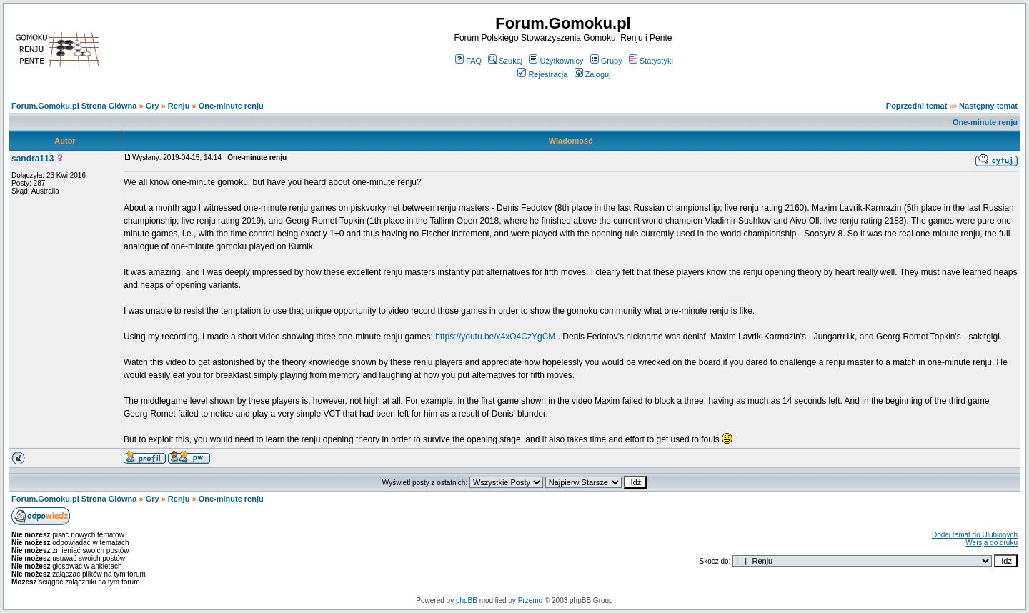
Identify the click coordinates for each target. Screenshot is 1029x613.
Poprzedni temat (917, 105)
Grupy (606, 60)
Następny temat (988, 105)
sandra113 (32, 159)
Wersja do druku (991, 543)
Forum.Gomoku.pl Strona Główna (73, 105)
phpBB (466, 600)
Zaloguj (593, 74)
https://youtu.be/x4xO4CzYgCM (495, 337)
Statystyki (651, 60)
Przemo (530, 600)
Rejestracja (542, 74)
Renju (179, 105)
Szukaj (505, 60)
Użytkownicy (556, 60)
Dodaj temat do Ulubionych (975, 535)
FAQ (468, 60)
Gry (152, 105)
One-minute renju (231, 105)
